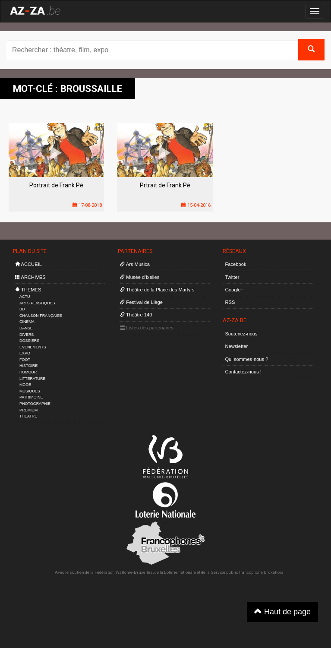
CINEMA (27, 321)
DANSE (26, 328)
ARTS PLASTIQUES (37, 303)
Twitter (232, 277)
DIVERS (26, 334)
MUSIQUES (29, 391)
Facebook (235, 264)
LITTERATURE (32, 378)
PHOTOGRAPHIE (34, 403)
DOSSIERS (29, 340)
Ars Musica (135, 264)
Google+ (234, 289)
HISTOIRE (28, 366)
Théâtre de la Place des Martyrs (157, 289)
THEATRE (28, 416)
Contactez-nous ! (243, 371)
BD (22, 309)
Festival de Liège (141, 302)
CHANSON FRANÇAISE (40, 315)
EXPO (24, 353)
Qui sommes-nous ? (246, 359)
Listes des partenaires (146, 327)
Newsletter (236, 346)
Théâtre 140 (136, 314)
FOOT (24, 359)
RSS (230, 302)
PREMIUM (28, 410)
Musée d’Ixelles (139, 277)
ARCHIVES (30, 277)
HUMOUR (28, 372)
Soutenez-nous (241, 333)
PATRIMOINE (31, 397)
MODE (25, 384)
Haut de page (282, 611)
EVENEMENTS (32, 347)
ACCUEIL (28, 264)
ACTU (24, 296)
